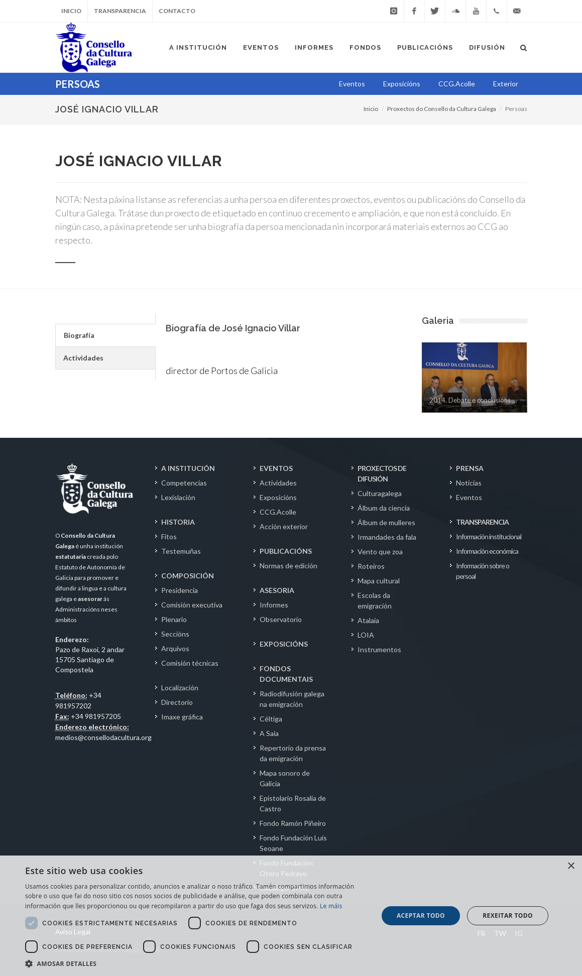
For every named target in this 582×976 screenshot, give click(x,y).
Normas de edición (288, 565)
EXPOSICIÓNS (284, 644)
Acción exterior (284, 526)
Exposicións (278, 497)
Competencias (184, 482)
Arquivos (175, 648)
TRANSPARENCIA (482, 522)
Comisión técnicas (189, 663)
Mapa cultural (379, 580)
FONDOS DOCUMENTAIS (286, 673)
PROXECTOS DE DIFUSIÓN (382, 473)
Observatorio (281, 619)
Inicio (71, 11)
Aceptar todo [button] (421, 915)
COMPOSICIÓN (187, 575)
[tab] (105, 335)
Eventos (469, 497)
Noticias (469, 482)
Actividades (278, 482)
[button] (196, 963)
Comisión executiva (191, 604)
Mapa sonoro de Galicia (285, 778)
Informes (274, 604)
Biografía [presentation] (79, 335)
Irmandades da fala (387, 537)
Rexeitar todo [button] (508, 915)
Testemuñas (181, 551)
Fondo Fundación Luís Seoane (293, 842)
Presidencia (179, 590)
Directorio (177, 702)
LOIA (366, 635)
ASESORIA (277, 590)
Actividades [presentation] (83, 357)
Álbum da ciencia (384, 508)
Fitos (169, 536)
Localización (179, 687)
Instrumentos (379, 649)
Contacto (177, 11)
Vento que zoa (380, 551)
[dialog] (291, 916)
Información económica (487, 551)
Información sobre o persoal (482, 570)
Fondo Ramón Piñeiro (293, 823)
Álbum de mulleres (386, 522)
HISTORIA (178, 522)
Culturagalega (380, 493)
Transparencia (120, 11)
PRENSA (470, 468)
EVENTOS (276, 468)
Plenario (174, 619)
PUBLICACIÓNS (286, 551)
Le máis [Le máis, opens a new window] (331, 906)
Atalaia (368, 620)
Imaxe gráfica (182, 716)
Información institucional (488, 536)
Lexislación (178, 497)
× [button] (570, 866)
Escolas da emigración (375, 600)
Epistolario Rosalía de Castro (293, 803)
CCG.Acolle (278, 512)
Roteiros (371, 566)
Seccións (175, 634)
